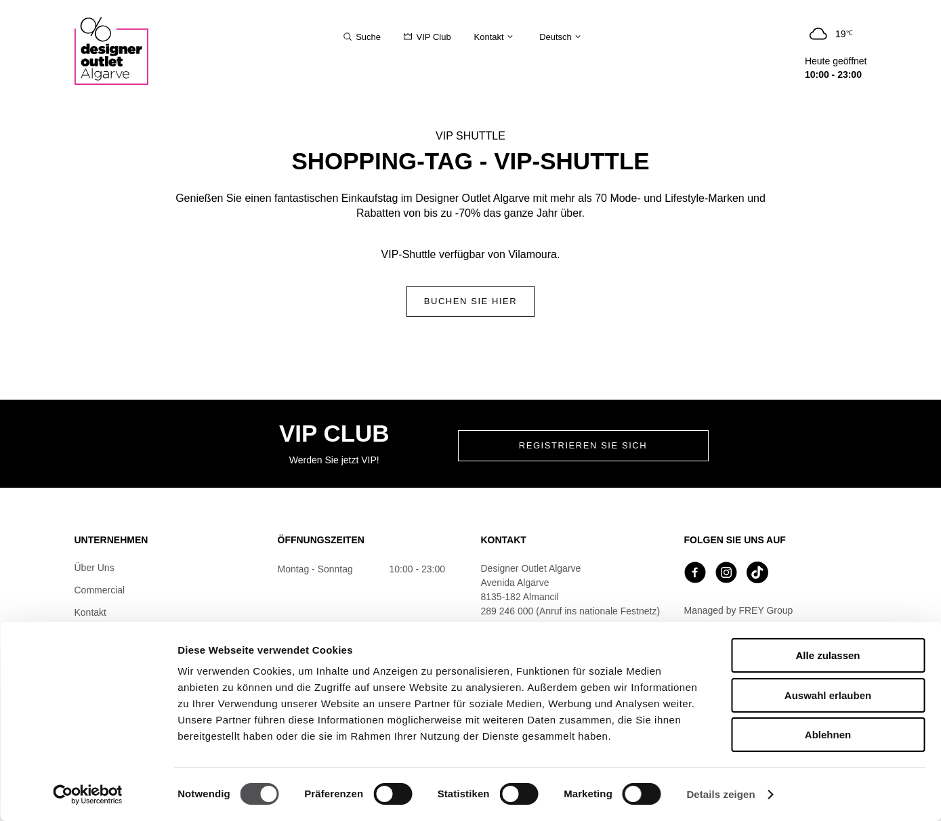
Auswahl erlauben (828, 695)
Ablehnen (828, 734)
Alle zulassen (827, 655)
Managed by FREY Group (738, 610)
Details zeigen (720, 794)
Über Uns (94, 567)
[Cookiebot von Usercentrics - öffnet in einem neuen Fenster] (87, 794)
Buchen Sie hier (471, 301)
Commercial (100, 590)
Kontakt (90, 612)
